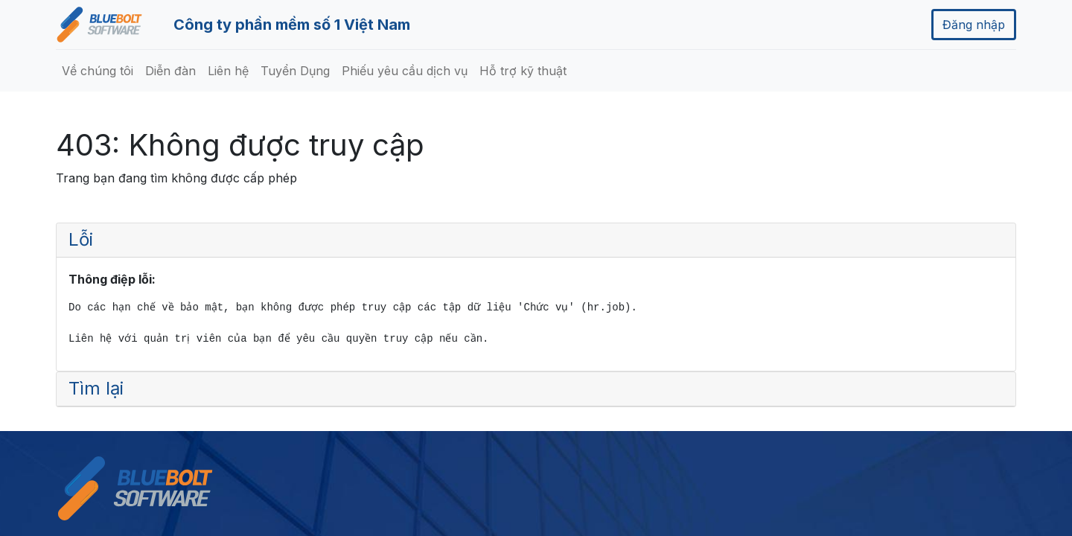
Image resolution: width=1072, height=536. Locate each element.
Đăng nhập (973, 24)
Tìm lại (96, 388)
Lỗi (80, 239)
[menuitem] (97, 71)
